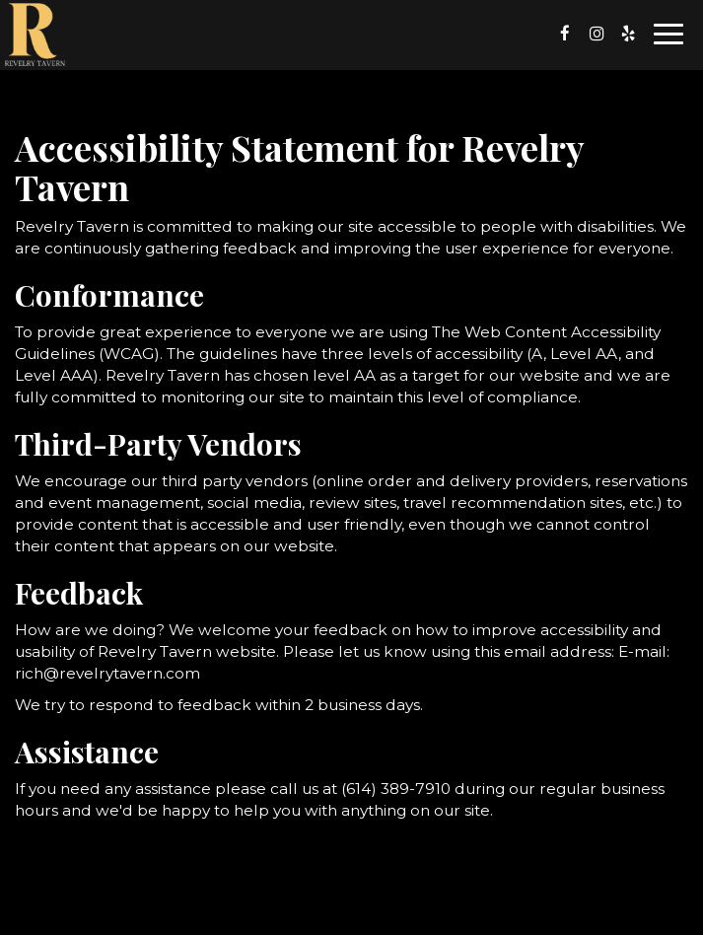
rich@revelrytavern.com (107, 673)
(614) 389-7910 (396, 788)
